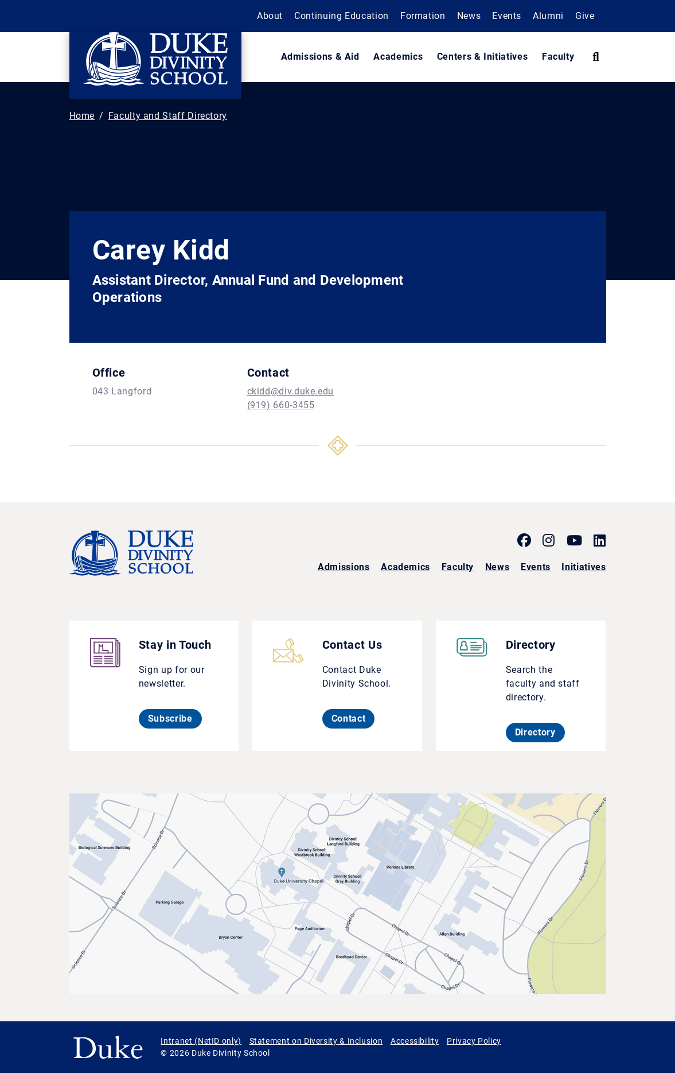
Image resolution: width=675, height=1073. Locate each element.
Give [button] (585, 15)
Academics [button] (398, 56)
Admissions (343, 566)
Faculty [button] (558, 56)
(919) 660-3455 (281, 405)
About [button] (270, 15)
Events (536, 566)
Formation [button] (423, 15)
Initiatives (583, 566)
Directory (540, 732)
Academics (405, 566)
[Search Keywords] (596, 56)
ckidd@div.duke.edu (290, 391)
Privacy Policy (474, 1040)
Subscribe (175, 718)
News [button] (469, 15)
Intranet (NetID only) (201, 1040)
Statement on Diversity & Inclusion (316, 1040)
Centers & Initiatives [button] (482, 56)
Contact (352, 718)
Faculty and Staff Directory (167, 115)
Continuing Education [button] (341, 15)
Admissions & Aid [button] (320, 56)
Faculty (458, 566)
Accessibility (415, 1040)
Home (82, 115)
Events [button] (506, 15)
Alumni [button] (548, 15)
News (497, 566)
